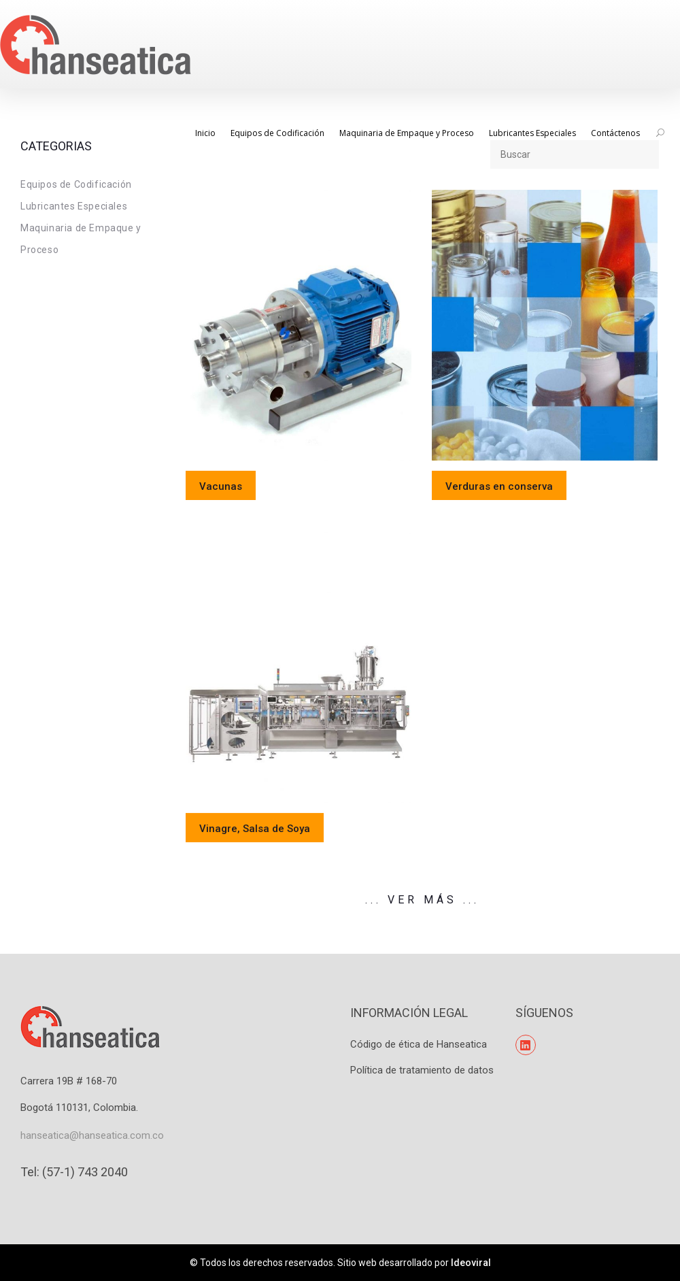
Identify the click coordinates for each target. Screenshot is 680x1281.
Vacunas (220, 486)
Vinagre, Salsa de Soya (254, 828)
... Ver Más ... (422, 900)
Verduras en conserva (499, 486)
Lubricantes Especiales (73, 206)
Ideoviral (471, 1262)
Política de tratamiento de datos (422, 1070)
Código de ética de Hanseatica (418, 1044)
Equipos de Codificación (76, 184)
